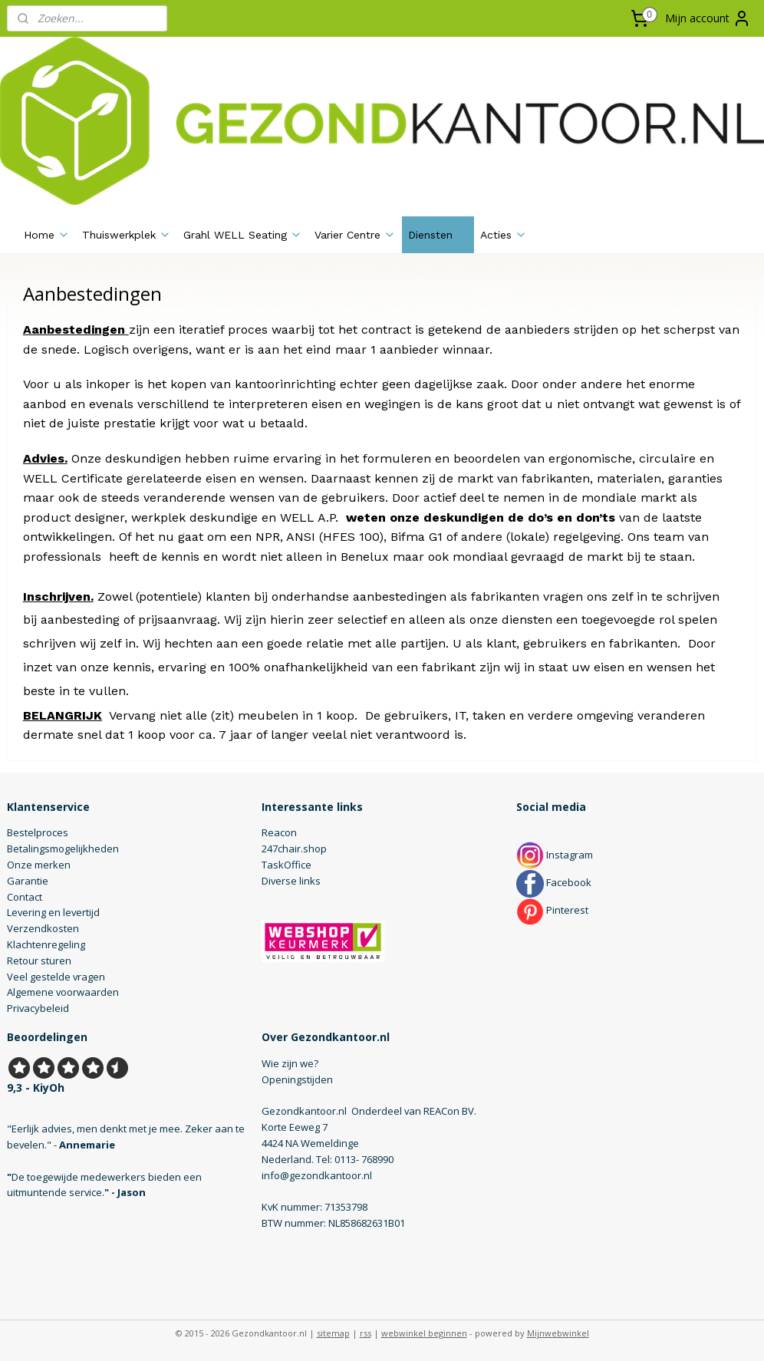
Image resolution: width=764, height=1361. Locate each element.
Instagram (554, 855)
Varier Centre (355, 235)
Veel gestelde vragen (56, 977)
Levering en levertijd (53, 912)
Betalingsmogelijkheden (63, 848)
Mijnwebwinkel (558, 1333)
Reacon (279, 832)
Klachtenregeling (46, 944)
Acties (503, 235)
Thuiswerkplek (126, 235)
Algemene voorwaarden (63, 992)
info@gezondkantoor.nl (317, 1175)
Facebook (553, 882)
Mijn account (708, 18)
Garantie (27, 881)
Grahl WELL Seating (242, 235)
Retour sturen (39, 960)
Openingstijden (297, 1079)
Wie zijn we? (290, 1063)
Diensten (438, 235)
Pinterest (552, 910)
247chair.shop (294, 848)
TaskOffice (286, 865)
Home (47, 235)
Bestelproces (37, 832)
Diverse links (291, 881)
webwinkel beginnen (424, 1333)
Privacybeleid (38, 1008)
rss (365, 1333)
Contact (24, 897)
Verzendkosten (43, 928)
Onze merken (39, 865)
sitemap (333, 1333)
